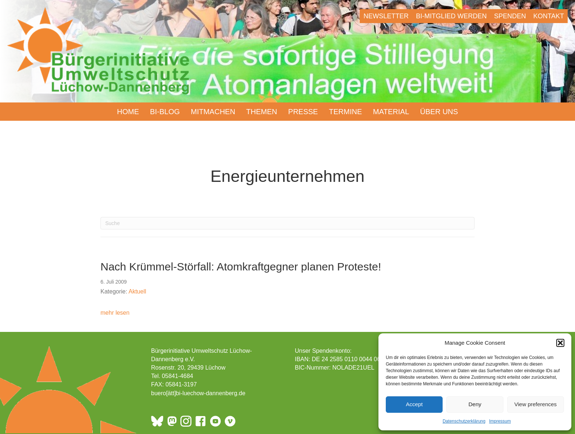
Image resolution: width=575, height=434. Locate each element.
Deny (474, 404)
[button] (560, 343)
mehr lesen (114, 312)
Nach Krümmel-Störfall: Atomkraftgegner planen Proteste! (240, 267)
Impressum (500, 421)
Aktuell (137, 291)
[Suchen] (287, 223)
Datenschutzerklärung (464, 421)
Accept (414, 404)
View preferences (535, 404)
